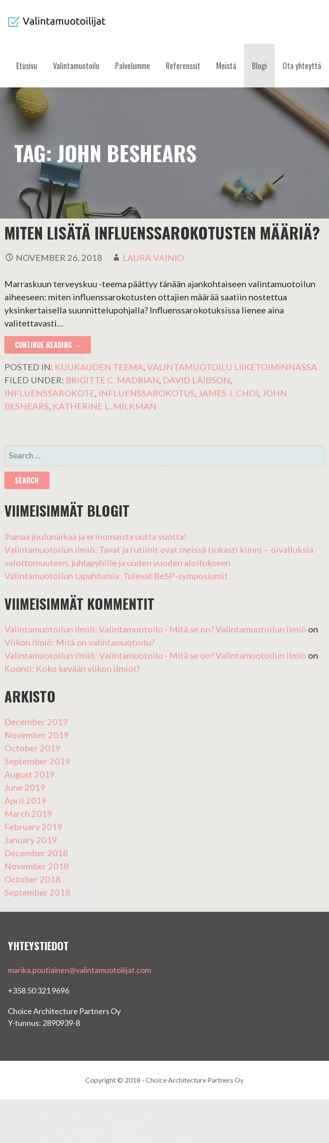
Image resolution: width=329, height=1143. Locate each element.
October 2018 (32, 879)
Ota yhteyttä (302, 65)
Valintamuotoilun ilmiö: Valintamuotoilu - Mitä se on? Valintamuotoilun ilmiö (155, 629)
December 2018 (36, 853)
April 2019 (25, 800)
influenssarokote (49, 393)
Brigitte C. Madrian (112, 380)
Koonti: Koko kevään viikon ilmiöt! (72, 668)
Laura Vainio (153, 257)
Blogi (259, 65)
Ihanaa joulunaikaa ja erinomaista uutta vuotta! (95, 536)
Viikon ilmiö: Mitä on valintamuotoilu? (79, 642)
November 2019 (36, 735)
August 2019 (29, 774)
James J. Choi (229, 393)
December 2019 (36, 721)
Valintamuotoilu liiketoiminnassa (232, 366)
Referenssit (183, 65)
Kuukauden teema (99, 366)
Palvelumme (132, 65)
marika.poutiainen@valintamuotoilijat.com (79, 970)
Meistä (226, 65)
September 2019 (37, 761)
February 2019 (33, 826)
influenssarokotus (146, 393)
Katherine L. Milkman (104, 406)
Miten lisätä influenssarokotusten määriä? (162, 232)
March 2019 (28, 813)
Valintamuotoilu (76, 65)
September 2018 (37, 892)
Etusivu (26, 65)
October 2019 (32, 748)
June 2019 (25, 787)
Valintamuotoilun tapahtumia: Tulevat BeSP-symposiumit (116, 575)
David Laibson (196, 380)
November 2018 (36, 866)
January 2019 (30, 839)
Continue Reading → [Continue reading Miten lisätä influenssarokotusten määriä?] (47, 345)
